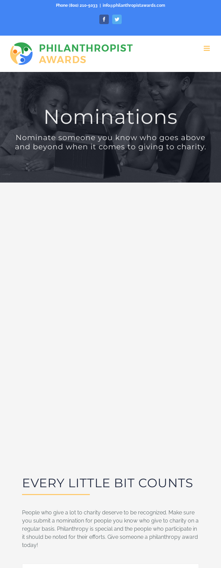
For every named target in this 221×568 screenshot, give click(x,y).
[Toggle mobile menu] (207, 48)
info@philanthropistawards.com (134, 5)
